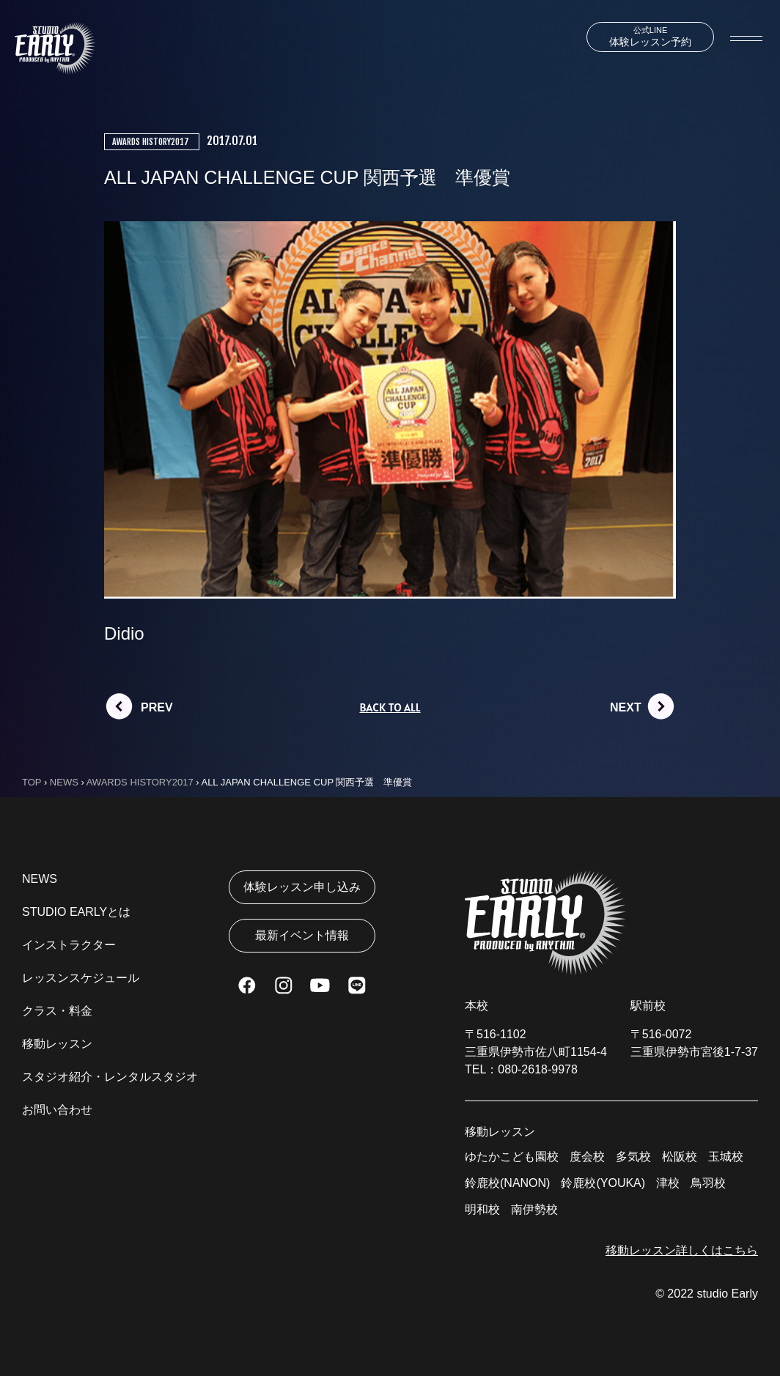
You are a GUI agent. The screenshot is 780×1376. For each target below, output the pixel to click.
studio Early (727, 1293)
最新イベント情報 (302, 935)
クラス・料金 (57, 1011)
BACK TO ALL (389, 707)
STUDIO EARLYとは (76, 912)
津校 (668, 1183)
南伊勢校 (534, 1209)
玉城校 (725, 1156)
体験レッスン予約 (650, 37)
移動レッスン (57, 1043)
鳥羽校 (708, 1183)
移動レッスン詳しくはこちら (682, 1250)
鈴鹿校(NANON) (507, 1183)
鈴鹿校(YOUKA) (603, 1183)
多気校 (633, 1156)
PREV (157, 707)
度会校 (587, 1156)
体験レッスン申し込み (302, 887)
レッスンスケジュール (80, 978)
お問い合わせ (57, 1109)
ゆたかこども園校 (512, 1156)
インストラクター (69, 945)
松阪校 (679, 1156)
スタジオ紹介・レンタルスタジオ (110, 1076)
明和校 (482, 1209)
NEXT (625, 707)
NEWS (39, 879)
